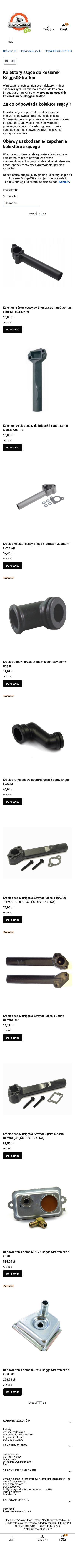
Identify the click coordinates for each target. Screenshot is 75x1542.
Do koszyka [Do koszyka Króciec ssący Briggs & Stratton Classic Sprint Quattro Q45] (12, 1037)
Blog (5, 1464)
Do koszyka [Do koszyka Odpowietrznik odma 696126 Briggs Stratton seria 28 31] (12, 1273)
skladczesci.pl (9, 51)
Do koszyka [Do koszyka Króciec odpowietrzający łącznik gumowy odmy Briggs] (12, 683)
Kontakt (64, 182)
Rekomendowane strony (17, 1511)
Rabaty (7, 1429)
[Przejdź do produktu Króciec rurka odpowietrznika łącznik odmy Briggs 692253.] (37, 734)
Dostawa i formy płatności (18, 1434)
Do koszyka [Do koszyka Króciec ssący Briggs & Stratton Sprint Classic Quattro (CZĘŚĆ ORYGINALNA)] (12, 1155)
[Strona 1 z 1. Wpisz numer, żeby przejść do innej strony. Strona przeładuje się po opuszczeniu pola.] (39, 213)
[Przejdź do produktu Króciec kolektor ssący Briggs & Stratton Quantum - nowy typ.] (37, 498)
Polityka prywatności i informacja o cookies (27, 1489)
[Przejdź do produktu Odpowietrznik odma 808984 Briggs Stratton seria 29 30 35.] (37, 1325)
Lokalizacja (9, 1494)
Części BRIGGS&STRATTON (58, 51)
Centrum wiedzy (12, 1456)
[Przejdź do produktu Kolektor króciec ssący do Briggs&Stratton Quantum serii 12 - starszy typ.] (37, 262)
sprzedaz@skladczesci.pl (39, 1522)
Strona (32, 213)
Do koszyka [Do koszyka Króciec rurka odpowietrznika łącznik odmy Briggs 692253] (12, 801)
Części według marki (30, 51)
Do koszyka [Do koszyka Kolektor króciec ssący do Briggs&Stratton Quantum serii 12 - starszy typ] (12, 329)
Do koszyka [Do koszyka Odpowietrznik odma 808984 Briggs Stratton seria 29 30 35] (12, 1391)
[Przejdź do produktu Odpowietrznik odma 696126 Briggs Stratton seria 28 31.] (37, 1206)
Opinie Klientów (12, 1491)
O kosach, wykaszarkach (17, 1461)
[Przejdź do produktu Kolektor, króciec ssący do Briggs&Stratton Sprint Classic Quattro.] (37, 380)
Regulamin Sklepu (13, 1437)
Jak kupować (10, 1454)
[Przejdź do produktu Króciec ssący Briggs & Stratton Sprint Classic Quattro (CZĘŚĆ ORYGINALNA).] (37, 1088)
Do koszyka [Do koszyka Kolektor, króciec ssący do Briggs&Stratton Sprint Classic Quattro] (12, 447)
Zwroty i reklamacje (14, 1431)
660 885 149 (62, 1522)
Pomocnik (8, 1508)
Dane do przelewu (13, 1439)
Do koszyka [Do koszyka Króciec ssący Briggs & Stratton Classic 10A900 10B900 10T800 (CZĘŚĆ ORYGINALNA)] (12, 919)
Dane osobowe (11, 1486)
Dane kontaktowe (13, 1484)
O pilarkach (9, 1459)
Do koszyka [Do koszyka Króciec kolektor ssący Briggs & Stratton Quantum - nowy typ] (12, 565)
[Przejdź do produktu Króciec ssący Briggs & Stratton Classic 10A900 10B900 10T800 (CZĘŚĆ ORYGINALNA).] (37, 852)
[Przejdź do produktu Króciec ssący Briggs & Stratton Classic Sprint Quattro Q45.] (37, 970)
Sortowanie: (10, 196)
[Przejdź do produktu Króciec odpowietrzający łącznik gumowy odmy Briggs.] (37, 616)
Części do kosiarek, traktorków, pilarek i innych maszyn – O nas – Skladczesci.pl (36, 1480)
